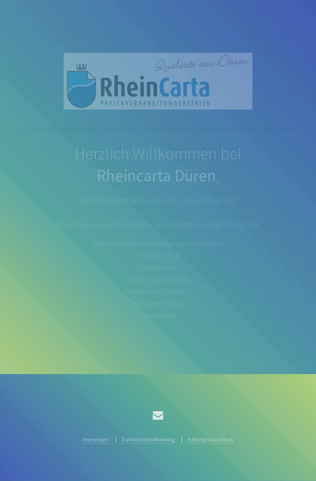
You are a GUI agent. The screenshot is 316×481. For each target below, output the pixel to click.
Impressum (96, 439)
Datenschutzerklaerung (148, 439)
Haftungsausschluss (210, 439)
